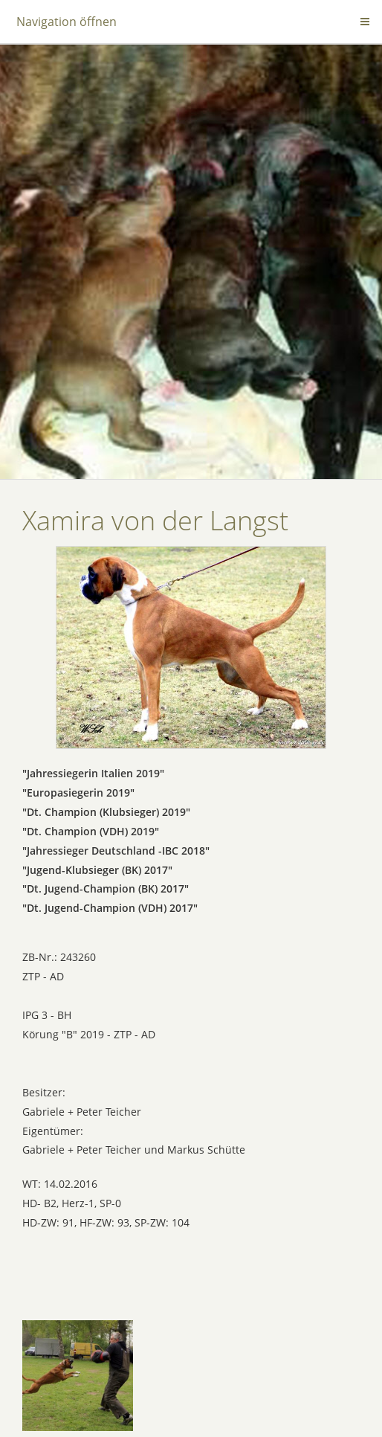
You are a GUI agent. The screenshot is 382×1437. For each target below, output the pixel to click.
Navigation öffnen (66, 21)
